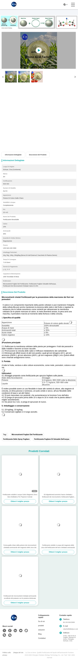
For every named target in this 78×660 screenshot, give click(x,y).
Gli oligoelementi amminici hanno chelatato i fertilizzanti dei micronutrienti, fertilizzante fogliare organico (58, 496)
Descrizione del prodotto (37, 155)
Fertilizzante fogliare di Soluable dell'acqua (51, 439)
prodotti (41, 625)
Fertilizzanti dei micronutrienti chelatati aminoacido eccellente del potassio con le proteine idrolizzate (20, 597)
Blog (40, 634)
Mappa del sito (18, 652)
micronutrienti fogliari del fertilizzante (27, 434)
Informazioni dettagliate (13, 155)
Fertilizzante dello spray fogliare (16, 439)
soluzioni (41, 630)
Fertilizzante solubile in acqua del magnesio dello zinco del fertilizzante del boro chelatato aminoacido (58, 546)
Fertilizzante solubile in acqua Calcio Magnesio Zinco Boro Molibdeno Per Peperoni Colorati (20, 496)
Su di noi (41, 621)
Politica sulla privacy (7, 654)
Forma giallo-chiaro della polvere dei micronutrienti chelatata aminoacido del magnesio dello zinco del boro (19, 546)
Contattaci (42, 638)
